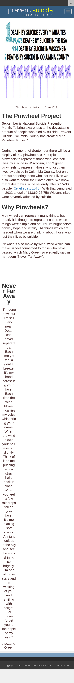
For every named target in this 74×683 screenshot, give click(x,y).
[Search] (71, 3)
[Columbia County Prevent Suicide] (30, 11)
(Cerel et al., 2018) (26, 188)
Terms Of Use (63, 665)
